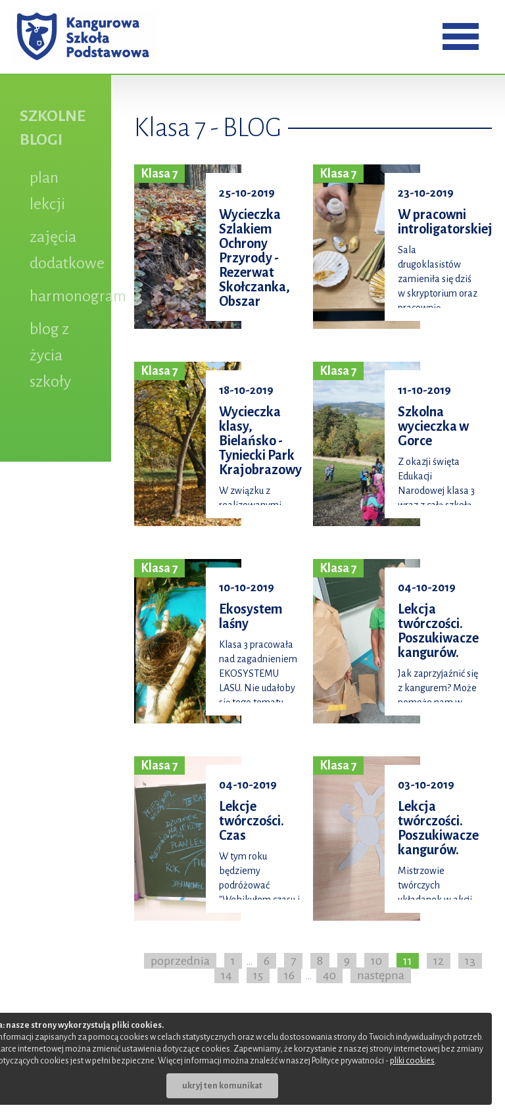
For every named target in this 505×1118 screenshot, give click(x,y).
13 (470, 960)
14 (226, 975)
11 (407, 960)
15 (258, 975)
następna (380, 975)
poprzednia (180, 960)
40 (329, 975)
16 (289, 975)
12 (438, 960)
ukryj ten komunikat (222, 1085)
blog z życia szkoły (50, 355)
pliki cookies (412, 1060)
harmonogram (78, 295)
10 (376, 960)
